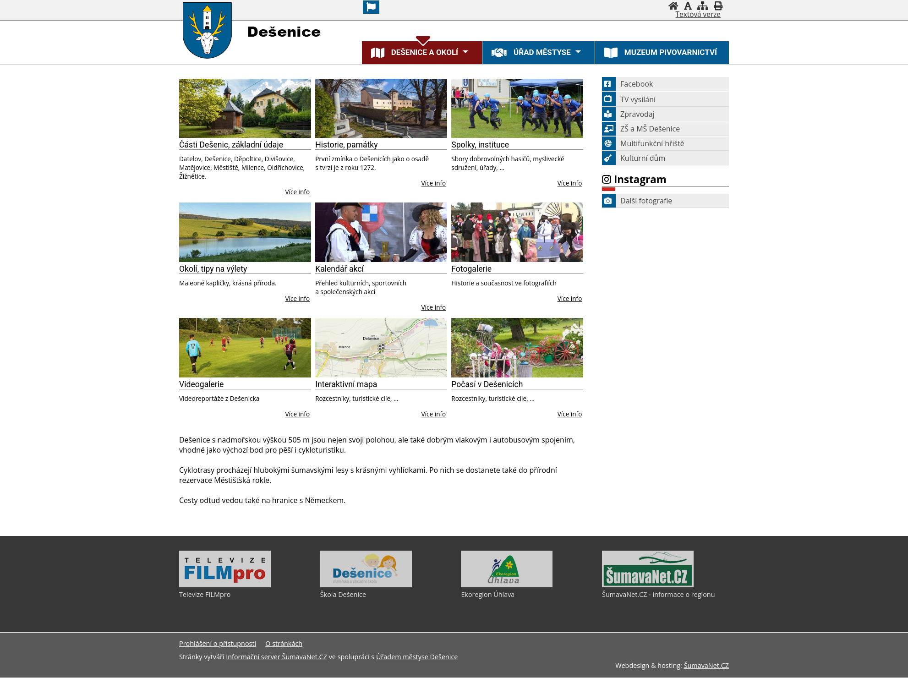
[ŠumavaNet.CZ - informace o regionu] (648, 585)
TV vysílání (629, 99)
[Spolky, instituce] (517, 108)
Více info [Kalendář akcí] (433, 307)
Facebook (627, 84)
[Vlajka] (371, 7)
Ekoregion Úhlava (487, 594)
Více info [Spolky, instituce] (570, 183)
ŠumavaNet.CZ (706, 666)
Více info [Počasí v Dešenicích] (570, 414)
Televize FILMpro (204, 594)
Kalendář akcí (339, 268)
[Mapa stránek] (702, 5)
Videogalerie (201, 384)
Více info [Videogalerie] (297, 414)
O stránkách (283, 644)
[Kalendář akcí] (381, 232)
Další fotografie (637, 201)
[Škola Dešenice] (366, 585)
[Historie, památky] (381, 108)
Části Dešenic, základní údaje (231, 144)
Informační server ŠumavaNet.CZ (276, 657)
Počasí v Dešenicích (487, 384)
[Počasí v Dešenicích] (517, 347)
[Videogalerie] (245, 347)
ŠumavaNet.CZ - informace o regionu (658, 594)
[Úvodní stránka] (673, 5)
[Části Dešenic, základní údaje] (245, 108)
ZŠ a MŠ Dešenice (641, 129)
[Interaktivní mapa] (381, 347)
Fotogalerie (471, 268)
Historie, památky (346, 144)
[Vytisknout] (718, 5)
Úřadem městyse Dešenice (417, 657)
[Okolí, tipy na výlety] (245, 232)
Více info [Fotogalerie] (570, 298)
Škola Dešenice (343, 594)
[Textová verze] (698, 14)
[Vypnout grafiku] (688, 5)
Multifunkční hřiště (643, 143)
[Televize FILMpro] (225, 585)
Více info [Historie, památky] (433, 183)
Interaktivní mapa (346, 384)
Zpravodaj (628, 114)
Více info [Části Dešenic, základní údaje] (297, 191)
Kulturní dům (633, 158)
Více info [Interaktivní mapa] (433, 414)
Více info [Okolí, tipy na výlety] (297, 298)
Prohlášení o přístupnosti (217, 644)
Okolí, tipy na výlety (213, 268)
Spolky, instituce (480, 144)
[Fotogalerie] (517, 232)
